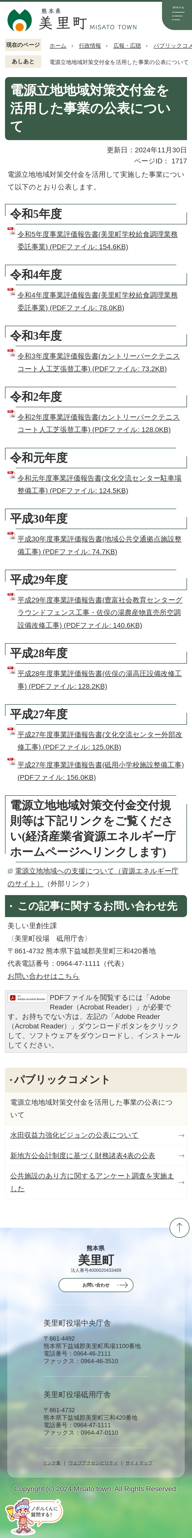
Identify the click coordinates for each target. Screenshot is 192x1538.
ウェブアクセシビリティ (93, 1463)
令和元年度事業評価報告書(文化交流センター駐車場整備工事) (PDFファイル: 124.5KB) (100, 484)
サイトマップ (139, 1463)
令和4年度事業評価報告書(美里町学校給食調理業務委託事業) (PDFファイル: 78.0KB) (98, 301)
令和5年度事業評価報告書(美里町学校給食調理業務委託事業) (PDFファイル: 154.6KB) (98, 240)
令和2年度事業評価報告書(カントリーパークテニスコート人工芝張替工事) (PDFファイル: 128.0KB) (99, 423)
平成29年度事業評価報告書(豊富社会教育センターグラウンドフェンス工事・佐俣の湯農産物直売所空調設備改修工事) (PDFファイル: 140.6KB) (100, 612)
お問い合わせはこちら (44, 976)
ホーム (58, 46)
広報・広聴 (127, 46)
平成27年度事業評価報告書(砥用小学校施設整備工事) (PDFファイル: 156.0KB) (101, 771)
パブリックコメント (62, 1079)
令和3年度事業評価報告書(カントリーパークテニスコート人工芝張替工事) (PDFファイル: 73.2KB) (99, 362)
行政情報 (90, 46)
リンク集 (52, 1463)
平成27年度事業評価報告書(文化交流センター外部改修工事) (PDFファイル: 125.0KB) (100, 741)
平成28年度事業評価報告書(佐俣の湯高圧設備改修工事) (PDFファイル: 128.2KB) (100, 680)
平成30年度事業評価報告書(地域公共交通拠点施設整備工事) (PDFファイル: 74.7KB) (100, 545)
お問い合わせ (96, 1285)
